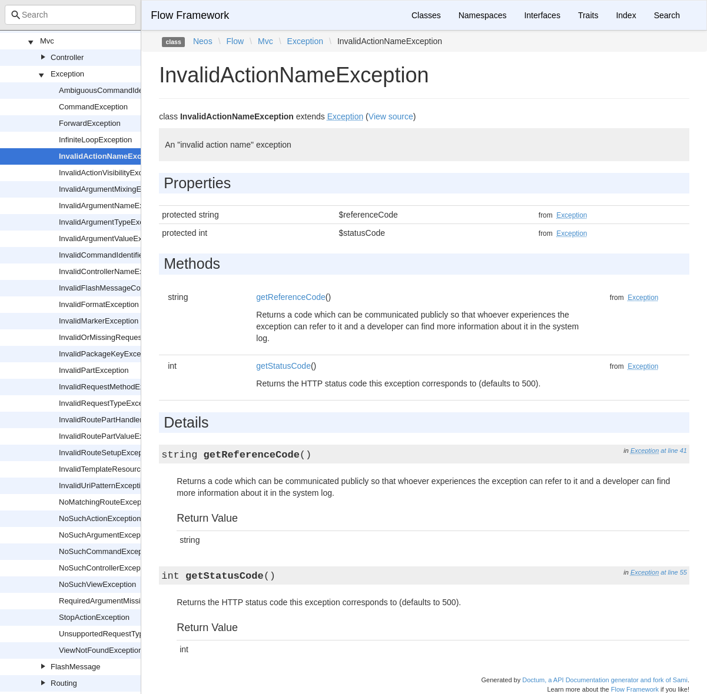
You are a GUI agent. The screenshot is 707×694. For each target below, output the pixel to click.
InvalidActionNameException (111, 156)
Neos (203, 41)
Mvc (47, 40)
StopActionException (94, 617)
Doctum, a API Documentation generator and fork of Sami (605, 679)
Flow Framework (190, 15)
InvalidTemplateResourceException (118, 469)
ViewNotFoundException (100, 650)
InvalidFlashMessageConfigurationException (134, 287)
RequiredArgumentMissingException (120, 600)
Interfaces (542, 15)
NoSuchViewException (97, 584)
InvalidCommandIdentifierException (119, 255)
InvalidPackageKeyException (108, 353)
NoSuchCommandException (107, 551)
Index (626, 15)
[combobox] (70, 15)
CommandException (93, 106)
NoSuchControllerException (106, 567)
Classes (426, 15)
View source (391, 116)
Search (667, 15)
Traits (588, 15)
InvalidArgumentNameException (113, 205)
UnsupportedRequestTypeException (120, 633)
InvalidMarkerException (98, 320)
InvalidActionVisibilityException (111, 172)
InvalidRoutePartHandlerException (117, 419)
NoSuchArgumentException (106, 534)
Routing (64, 683)
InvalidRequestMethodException (113, 386)
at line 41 (673, 450)
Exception (67, 73)
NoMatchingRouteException (106, 502)
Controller (67, 57)
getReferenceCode (291, 297)
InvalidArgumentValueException (113, 238)
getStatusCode (283, 366)
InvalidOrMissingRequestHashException (127, 337)
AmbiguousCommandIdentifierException (127, 90)
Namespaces (483, 15)
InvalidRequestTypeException (109, 403)
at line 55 (673, 572)
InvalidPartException (94, 370)
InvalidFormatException (99, 304)
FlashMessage (76, 666)
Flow (235, 41)
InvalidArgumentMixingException (114, 189)
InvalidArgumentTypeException (111, 222)
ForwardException (90, 123)
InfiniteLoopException (95, 139)
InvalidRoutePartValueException (113, 436)
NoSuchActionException (100, 518)
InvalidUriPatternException (104, 485)
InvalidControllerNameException (113, 271)
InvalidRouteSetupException (107, 452)
